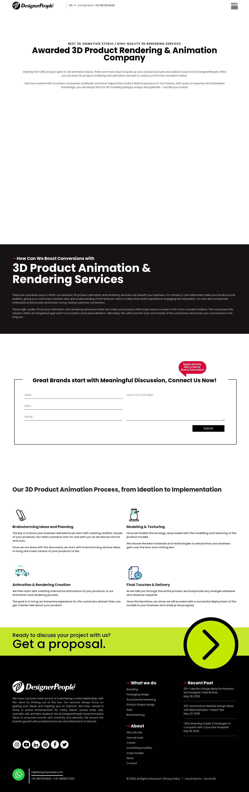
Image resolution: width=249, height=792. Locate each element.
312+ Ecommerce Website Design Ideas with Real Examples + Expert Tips (209, 708)
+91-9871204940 (41, 778)
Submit (208, 428)
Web (129, 710)
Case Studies (135, 753)
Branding (132, 689)
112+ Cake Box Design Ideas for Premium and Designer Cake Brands (209, 690)
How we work (135, 737)
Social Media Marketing (141, 699)
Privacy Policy (171, 778)
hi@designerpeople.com (47, 772)
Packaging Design (138, 694)
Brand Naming (136, 715)
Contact (132, 763)
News (130, 758)
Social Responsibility (139, 748)
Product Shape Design (141, 704)
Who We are (134, 732)
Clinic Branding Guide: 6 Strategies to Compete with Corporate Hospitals (207, 725)
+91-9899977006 (64, 778)
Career (131, 742)
